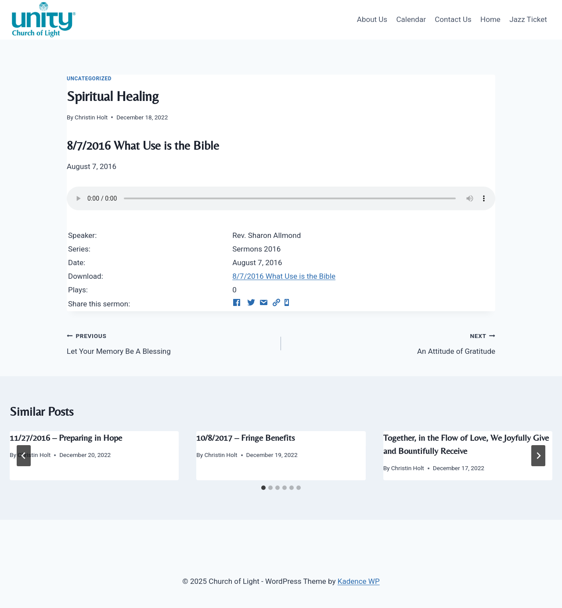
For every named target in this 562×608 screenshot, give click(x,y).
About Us (372, 19)
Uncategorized (89, 79)
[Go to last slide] (24, 455)
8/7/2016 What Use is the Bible (283, 276)
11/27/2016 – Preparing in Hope (66, 437)
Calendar (410, 19)
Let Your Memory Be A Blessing (170, 343)
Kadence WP (359, 581)
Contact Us (453, 19)
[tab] (263, 488)
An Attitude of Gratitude (391, 343)
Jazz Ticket (528, 19)
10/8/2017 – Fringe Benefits (245, 437)
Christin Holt (91, 117)
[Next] (538, 455)
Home (490, 19)
